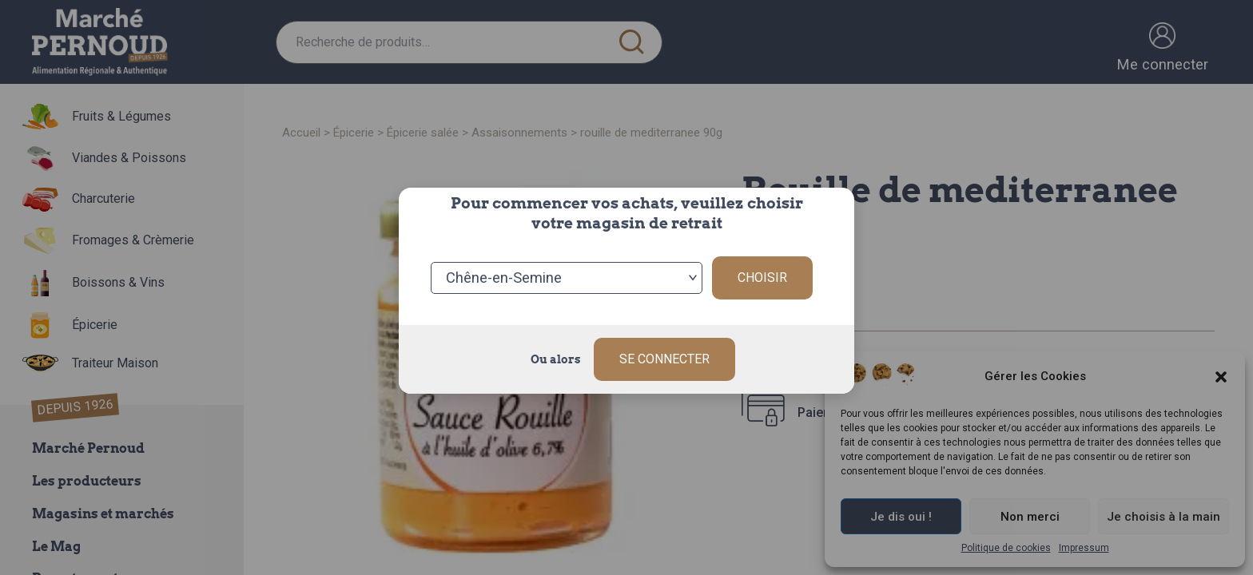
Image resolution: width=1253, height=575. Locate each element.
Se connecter (664, 359)
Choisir (762, 277)
